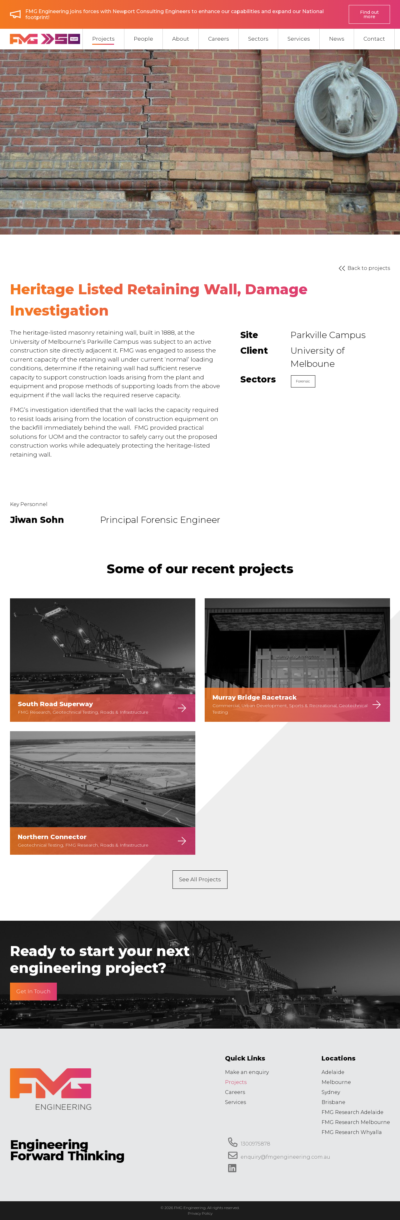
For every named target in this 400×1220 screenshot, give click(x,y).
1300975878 (249, 1142)
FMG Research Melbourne (356, 1122)
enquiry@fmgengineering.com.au (279, 1155)
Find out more (369, 14)
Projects (236, 1082)
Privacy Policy (200, 1213)
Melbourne (336, 1082)
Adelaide (333, 1072)
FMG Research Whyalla (352, 1132)
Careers (235, 1092)
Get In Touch (33, 991)
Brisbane (333, 1102)
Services (235, 1102)
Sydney (331, 1092)
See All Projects (200, 879)
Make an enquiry (247, 1072)
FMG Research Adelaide (352, 1112)
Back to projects (363, 268)
